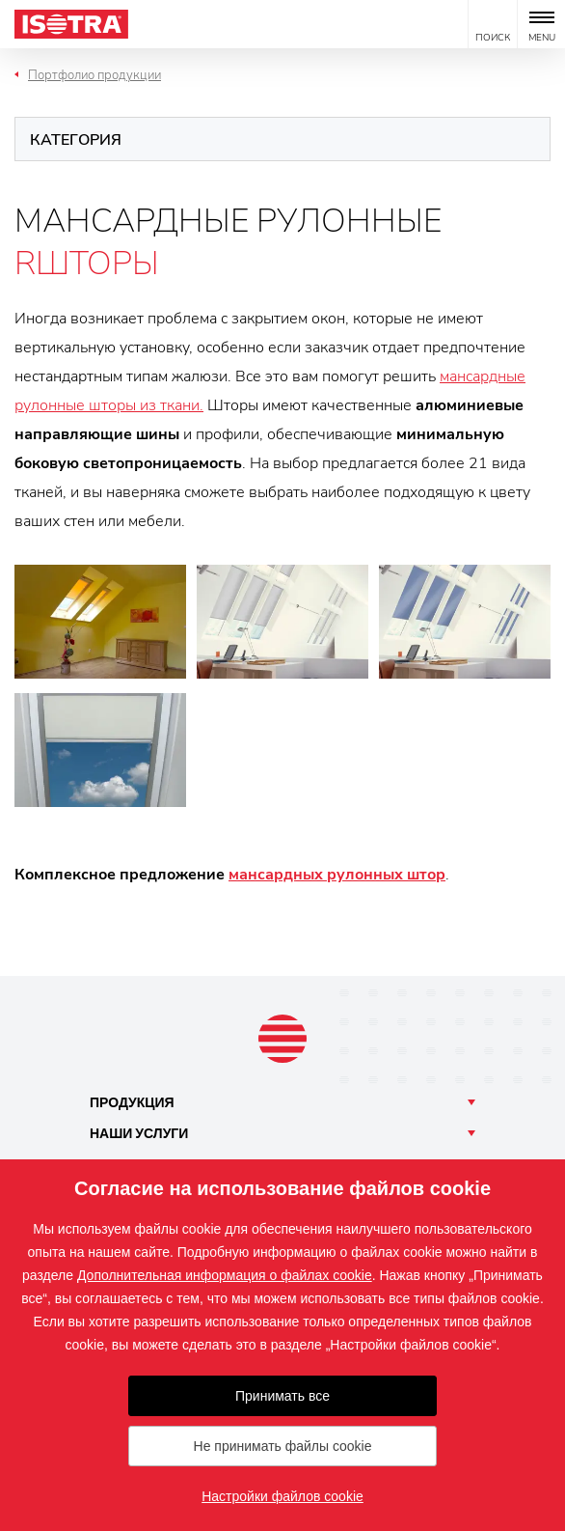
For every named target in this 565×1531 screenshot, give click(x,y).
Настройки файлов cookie (282, 1496)
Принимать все (282, 1396)
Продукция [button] (132, 1102)
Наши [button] (139, 1133)
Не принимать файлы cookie (283, 1446)
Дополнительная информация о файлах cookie (224, 1275)
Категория (75, 140)
